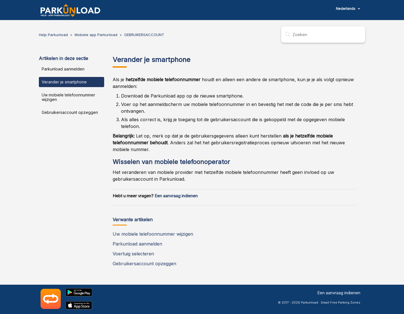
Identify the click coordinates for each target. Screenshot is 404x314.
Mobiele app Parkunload (96, 34)
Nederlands (346, 8)
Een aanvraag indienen (176, 195)
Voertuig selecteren (133, 253)
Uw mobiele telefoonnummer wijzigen (68, 97)
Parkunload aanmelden (63, 69)
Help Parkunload (53, 34)
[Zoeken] (323, 34)
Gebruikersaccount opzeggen (70, 112)
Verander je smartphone (64, 81)
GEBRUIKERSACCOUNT (144, 34)
